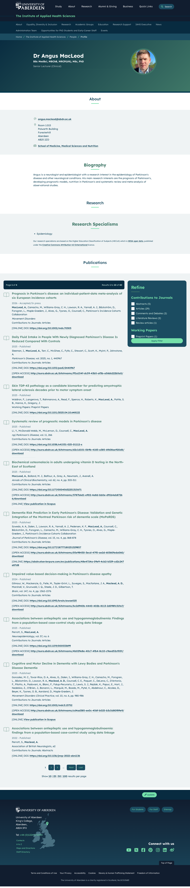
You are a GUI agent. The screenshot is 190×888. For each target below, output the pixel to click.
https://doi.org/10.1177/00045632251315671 (56, 490)
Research (88, 6)
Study (60, 6)
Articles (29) (142, 309)
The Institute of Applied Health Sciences (49, 16)
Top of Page (166, 864)
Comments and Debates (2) (151, 313)
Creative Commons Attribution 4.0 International (64, 245)
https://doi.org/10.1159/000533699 (50, 646)
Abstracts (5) (143, 304)
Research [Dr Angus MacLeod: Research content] (95, 203)
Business (129, 6)
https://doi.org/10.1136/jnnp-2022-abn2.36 (55, 756)
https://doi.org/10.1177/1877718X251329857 (55, 547)
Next (72, 767)
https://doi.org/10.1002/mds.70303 (50, 328)
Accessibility (80, 875)
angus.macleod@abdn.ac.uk (54, 119)
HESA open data (135, 241)
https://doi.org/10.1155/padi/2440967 (52, 368)
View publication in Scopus (40, 504)
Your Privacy (65, 875)
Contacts (20, 842)
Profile (84, 37)
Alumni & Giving (109, 6)
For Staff (149, 811)
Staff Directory (23, 853)
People (73, 37)
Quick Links (147, 6)
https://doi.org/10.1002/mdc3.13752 (51, 705)
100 (65, 776)
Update (148, 795)
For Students (129, 811)
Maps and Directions (25, 850)
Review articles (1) (146, 323)
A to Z (19, 846)
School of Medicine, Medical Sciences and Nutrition (68, 146)
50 (59, 776)
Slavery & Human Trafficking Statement (116, 875)
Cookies (92, 875)
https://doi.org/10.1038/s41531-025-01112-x (56, 444)
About (73, 6)
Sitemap (166, 811)
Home (19, 37)
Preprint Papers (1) (146, 336)
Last (81, 767)
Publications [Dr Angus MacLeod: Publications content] (95, 262)
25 (54, 776)
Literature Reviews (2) (148, 318)
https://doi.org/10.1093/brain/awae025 (53, 601)
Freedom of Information (148, 875)
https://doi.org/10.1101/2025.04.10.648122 (55, 412)
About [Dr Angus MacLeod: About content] (95, 99)
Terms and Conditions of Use (44, 875)
